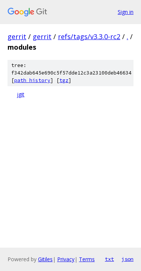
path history (32, 80)
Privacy (65, 259)
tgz (63, 80)
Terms (87, 259)
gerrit (17, 36)
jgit (20, 94)
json (127, 259)
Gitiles (45, 259)
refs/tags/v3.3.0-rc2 (89, 36)
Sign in (125, 11)
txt (109, 259)
